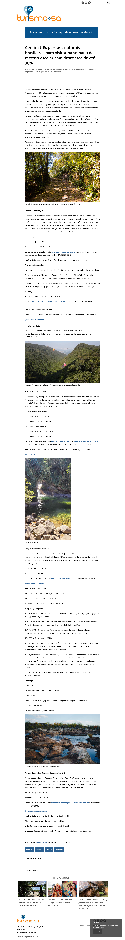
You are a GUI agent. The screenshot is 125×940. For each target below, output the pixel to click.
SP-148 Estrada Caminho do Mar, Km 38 (48, 301)
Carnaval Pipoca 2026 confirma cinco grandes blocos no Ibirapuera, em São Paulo (62, 903)
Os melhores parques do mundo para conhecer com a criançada (55, 330)
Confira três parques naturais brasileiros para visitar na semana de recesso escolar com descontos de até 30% (60, 55)
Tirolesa (49, 849)
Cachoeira (59, 849)
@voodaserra (30, 454)
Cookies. (97, 923)
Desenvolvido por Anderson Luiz (27, 937)
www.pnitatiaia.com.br (60, 578)
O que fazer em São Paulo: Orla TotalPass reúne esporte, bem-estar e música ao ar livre (31, 902)
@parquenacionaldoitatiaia (36, 583)
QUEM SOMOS (85, 926)
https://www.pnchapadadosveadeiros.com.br (70, 802)
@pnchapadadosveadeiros (36, 811)
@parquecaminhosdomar (35, 319)
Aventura (29, 849)
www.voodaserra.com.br (61, 441)
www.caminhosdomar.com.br (63, 252)
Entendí (97, 932)
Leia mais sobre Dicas (32, 870)
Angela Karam (41, 842)
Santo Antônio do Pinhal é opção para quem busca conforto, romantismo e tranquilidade (58, 335)
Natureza (39, 849)
